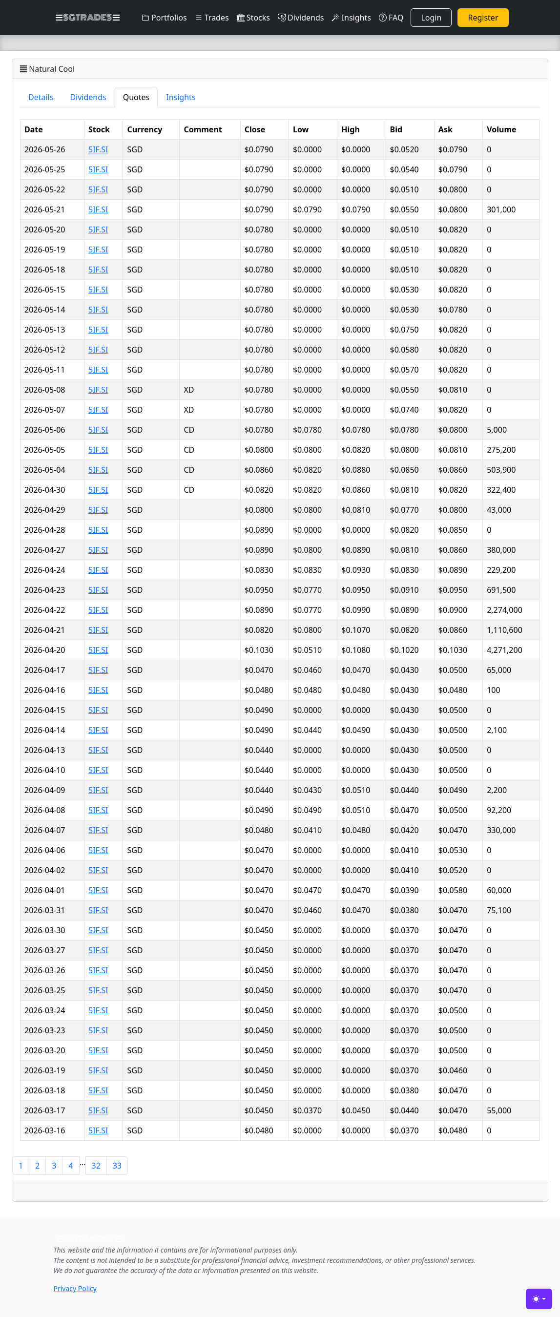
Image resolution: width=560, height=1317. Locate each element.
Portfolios (164, 17)
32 (96, 1165)
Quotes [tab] (136, 97)
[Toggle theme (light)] (539, 1299)
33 (117, 1165)
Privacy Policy (75, 1288)
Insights (351, 17)
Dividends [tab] (88, 97)
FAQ (391, 17)
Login (431, 17)
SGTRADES (88, 17)
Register (483, 17)
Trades (212, 17)
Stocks (253, 17)
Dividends (301, 17)
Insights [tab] (180, 97)
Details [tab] (40, 97)
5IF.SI (98, 149)
